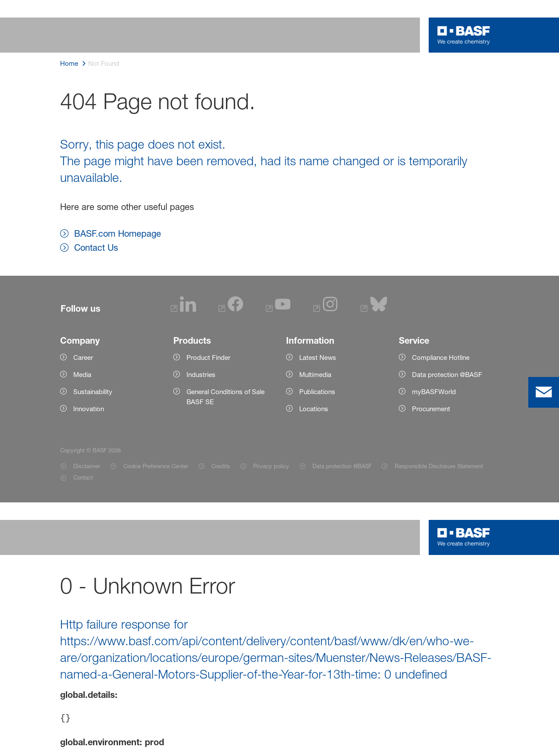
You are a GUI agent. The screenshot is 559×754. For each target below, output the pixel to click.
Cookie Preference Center (155, 465)
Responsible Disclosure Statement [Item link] (439, 465)
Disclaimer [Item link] (86, 465)
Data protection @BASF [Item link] (342, 465)
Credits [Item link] (220, 465)
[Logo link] (463, 35)
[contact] (543, 392)
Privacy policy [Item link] (271, 465)
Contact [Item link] (83, 477)
